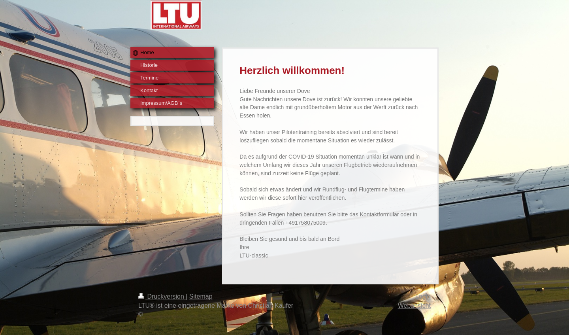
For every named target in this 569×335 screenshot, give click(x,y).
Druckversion (162, 296)
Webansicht (414, 305)
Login (423, 296)
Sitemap (201, 296)
